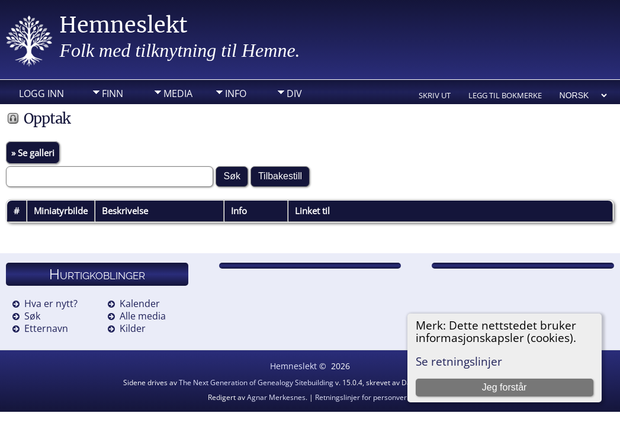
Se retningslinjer (459, 361)
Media (177, 93)
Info (235, 93)
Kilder (133, 328)
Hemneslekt (123, 25)
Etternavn (46, 328)
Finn (112, 93)
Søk (32, 315)
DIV (294, 93)
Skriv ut (435, 95)
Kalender (140, 303)
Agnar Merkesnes (276, 397)
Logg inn (41, 93)
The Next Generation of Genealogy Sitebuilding (256, 382)
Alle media (143, 315)
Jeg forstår (504, 387)
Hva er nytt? (51, 303)
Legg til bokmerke (505, 95)
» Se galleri (32, 153)
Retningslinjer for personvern (363, 397)
